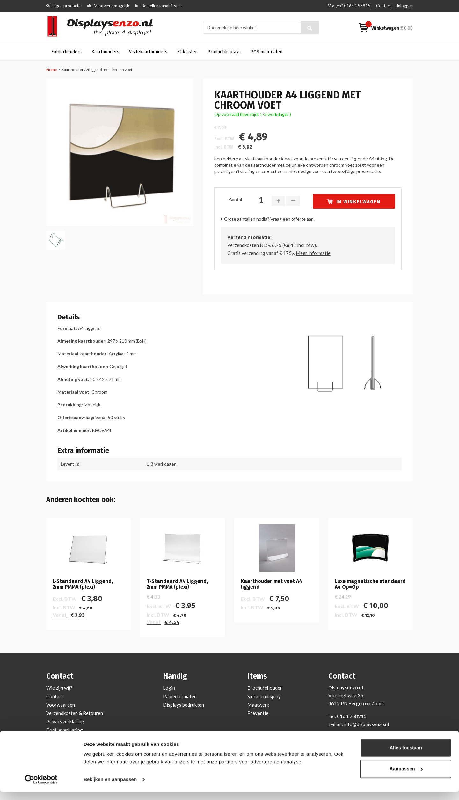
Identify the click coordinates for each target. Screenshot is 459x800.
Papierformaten (180, 696)
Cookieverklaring (64, 730)
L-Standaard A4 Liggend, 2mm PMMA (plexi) (83, 584)
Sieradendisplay (264, 696)
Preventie (257, 713)
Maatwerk (258, 705)
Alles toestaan (406, 756)
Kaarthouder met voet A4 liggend (271, 584)
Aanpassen (406, 776)
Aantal (235, 199)
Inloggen (405, 5)
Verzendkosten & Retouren (74, 713)
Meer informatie (313, 253)
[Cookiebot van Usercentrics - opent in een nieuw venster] (41, 787)
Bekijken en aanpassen (110, 787)
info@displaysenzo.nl (366, 724)
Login (169, 688)
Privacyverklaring (65, 721)
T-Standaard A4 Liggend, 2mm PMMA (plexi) (177, 584)
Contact (383, 5)
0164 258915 (357, 5)
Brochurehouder (264, 688)
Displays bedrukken (183, 705)
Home (51, 69)
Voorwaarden (60, 705)
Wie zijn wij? (59, 688)
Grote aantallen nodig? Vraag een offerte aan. (269, 219)
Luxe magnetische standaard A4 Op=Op (370, 584)
